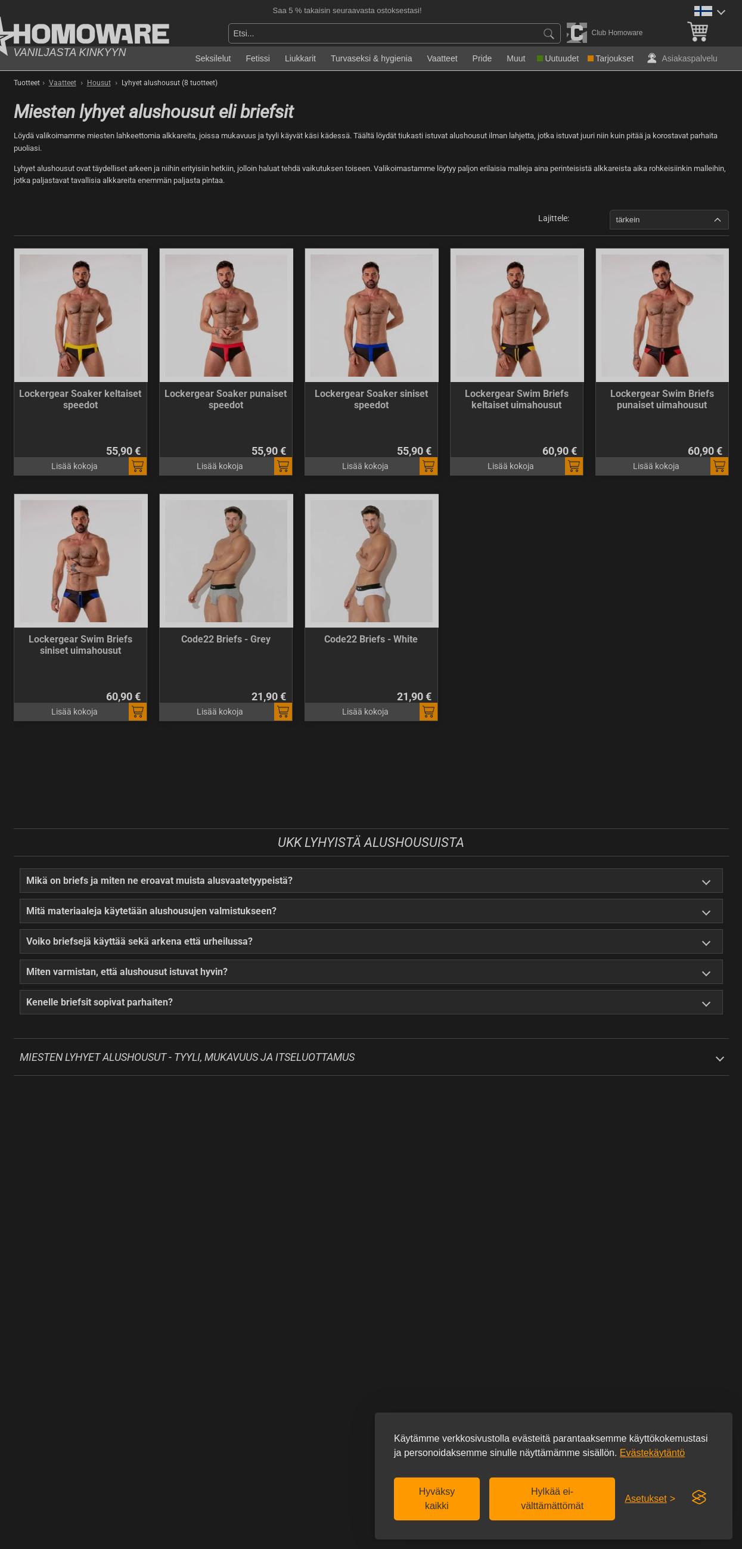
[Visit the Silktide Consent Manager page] (699, 1497)
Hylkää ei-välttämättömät (552, 1498)
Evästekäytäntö (652, 1453)
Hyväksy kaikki (437, 1498)
